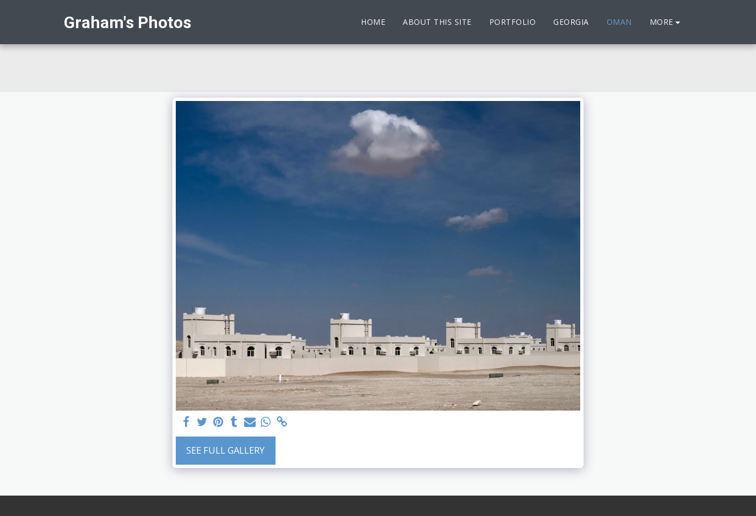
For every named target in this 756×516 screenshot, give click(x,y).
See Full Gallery (225, 450)
